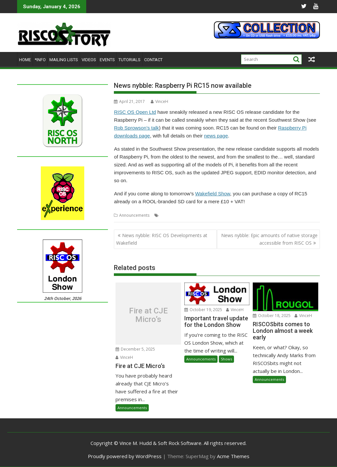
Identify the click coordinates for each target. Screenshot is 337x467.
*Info (40, 59)
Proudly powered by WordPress (125, 456)
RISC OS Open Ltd (135, 112)
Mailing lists (63, 59)
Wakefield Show (212, 193)
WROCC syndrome (271, 215)
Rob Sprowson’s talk (136, 128)
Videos (89, 59)
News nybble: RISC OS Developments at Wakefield (161, 239)
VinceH (159, 101)
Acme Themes (233, 456)
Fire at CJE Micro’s (148, 315)
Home (25, 59)
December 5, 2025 (135, 349)
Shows (226, 358)
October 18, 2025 (272, 315)
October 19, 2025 (203, 309)
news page (216, 135)
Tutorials (129, 59)
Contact (153, 59)
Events (107, 59)
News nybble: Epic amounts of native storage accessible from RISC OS (269, 239)
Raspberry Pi (172, 215)
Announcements (134, 215)
